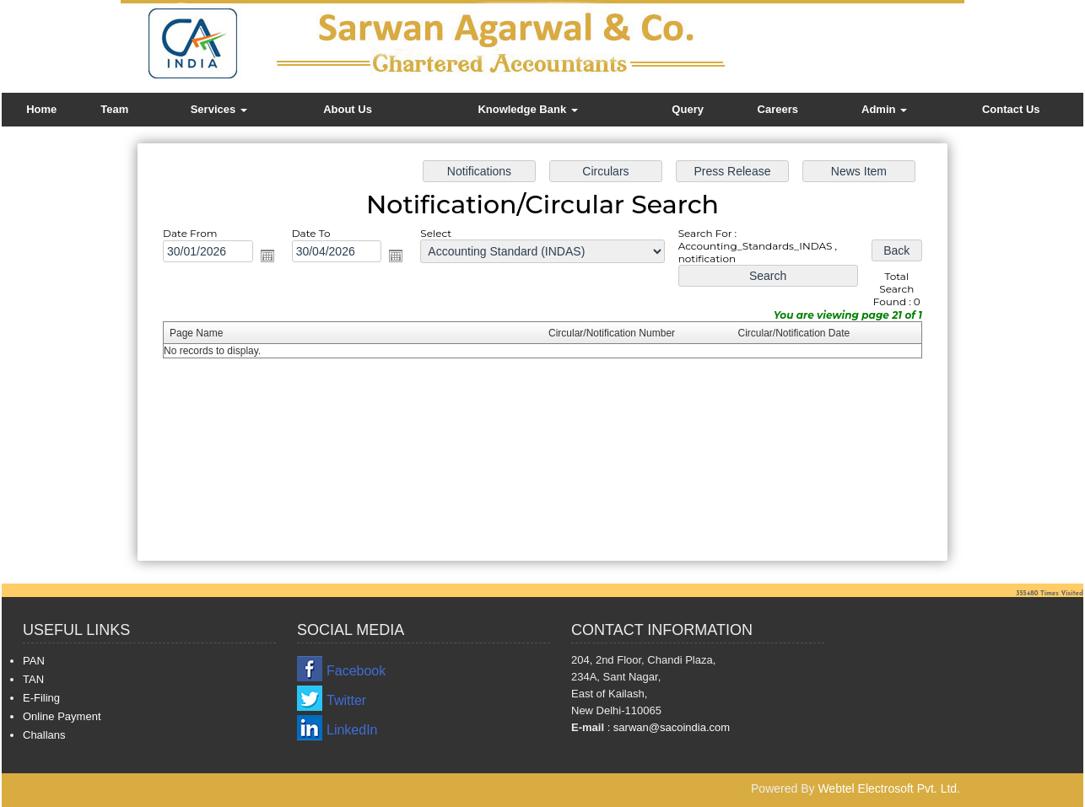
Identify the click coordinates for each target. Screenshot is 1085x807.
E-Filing (41, 697)
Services (219, 109)
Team (114, 109)
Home (41, 109)
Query (688, 109)
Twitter (346, 700)
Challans (44, 735)
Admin (884, 109)
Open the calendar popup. (271, 257)
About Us (347, 109)
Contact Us (1011, 109)
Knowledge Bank (527, 109)
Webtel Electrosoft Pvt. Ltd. (889, 788)
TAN (33, 679)
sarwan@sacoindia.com (670, 727)
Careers (778, 109)
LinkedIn (352, 730)
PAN (34, 660)
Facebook (356, 671)
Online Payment (62, 716)
